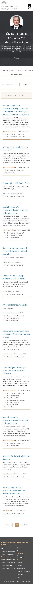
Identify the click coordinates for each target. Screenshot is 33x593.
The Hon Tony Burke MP (7, 565)
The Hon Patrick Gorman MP (8, 551)
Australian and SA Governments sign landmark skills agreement (16, 431)
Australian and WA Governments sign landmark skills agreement (16, 222)
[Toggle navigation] (29, 5)
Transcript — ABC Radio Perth (16, 189)
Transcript (19, 547)
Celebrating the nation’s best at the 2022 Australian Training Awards (16, 344)
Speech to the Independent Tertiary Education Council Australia (16, 256)
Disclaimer (19, 562)
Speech (18, 550)
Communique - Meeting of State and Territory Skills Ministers (16, 387)
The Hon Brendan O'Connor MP (8, 568)
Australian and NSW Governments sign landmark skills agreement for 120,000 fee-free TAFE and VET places (16, 121)
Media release (20, 544)
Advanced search (7, 84)
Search (25, 85)
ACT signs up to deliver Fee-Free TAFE (16, 159)
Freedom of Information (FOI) (24, 571)
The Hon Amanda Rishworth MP (8, 547)
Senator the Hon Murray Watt (8, 559)
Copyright (19, 565)
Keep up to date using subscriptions (22, 556)
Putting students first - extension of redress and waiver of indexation (16, 500)
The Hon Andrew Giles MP (7, 554)
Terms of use (20, 574)
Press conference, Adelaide (16, 312)
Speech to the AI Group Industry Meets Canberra (16, 285)
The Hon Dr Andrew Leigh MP (8, 562)
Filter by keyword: (16, 74)
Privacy (18, 577)
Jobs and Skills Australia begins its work (16, 466)
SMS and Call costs (21, 568)
